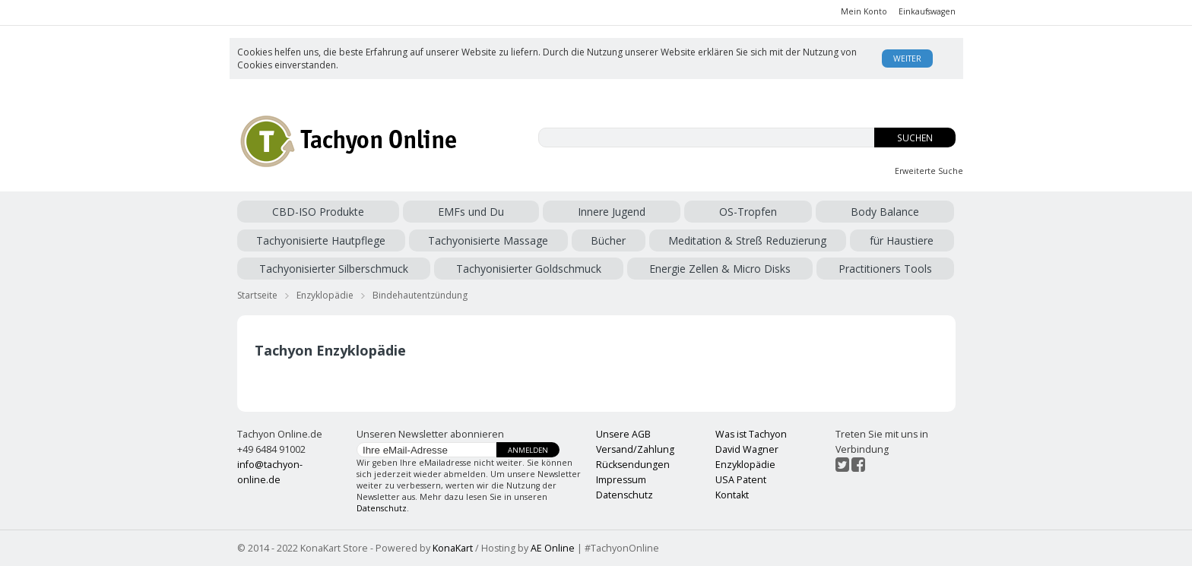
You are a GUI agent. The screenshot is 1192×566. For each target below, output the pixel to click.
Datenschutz (382, 508)
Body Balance (885, 211)
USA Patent (740, 479)
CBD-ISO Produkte (318, 211)
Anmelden (528, 450)
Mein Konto (864, 11)
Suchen (915, 137)
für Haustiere (902, 240)
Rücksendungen (633, 464)
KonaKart (453, 548)
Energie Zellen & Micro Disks (720, 268)
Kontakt (732, 495)
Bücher (608, 240)
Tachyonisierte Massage (488, 240)
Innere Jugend (611, 211)
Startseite (257, 295)
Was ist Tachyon (751, 434)
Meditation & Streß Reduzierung (747, 240)
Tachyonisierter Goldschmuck (528, 268)
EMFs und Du (471, 211)
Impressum (621, 479)
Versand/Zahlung (635, 449)
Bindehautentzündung (420, 295)
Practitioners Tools (885, 268)
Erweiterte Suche (929, 171)
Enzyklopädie (324, 295)
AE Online (553, 548)
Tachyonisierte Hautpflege (320, 240)
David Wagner (746, 449)
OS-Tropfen (748, 211)
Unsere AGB (623, 434)
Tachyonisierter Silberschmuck (333, 268)
